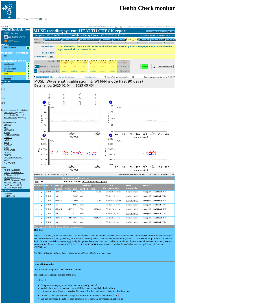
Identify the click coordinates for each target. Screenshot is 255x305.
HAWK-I (7, 140)
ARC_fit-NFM (158, 39)
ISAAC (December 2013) (14, 173)
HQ (40, 19)
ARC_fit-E (144, 39)
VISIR (6, 160)
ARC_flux (171, 39)
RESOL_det (106, 39)
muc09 (138, 35)
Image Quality (9, 115)
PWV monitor (9, 113)
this (127, 192)
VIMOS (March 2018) (12, 178)
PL (27, 19)
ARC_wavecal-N (53, 39)
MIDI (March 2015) (11, 175)
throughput (8, 76)
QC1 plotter (101, 181)
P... (35, 71)
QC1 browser (88, 181)
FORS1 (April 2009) (12, 170)
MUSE (6, 148)
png (37, 181)
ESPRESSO (9, 130)
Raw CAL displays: (50, 66)
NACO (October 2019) (13, 185)
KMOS (6, 143)
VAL (82, 192)
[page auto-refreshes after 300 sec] (100, 26)
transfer (145, 67)
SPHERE (7, 155)
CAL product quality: (49, 71)
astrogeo (7, 79)
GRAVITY (8, 138)
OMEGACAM (9, 150)
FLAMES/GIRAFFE (11, 135)
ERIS (6, 127)
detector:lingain (10, 69)
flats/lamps (8, 71)
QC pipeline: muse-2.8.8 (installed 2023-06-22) (158, 35)
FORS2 (7, 133)
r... (36, 66)
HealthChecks (9, 196)
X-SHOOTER (9, 163)
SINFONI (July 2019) (12, 183)
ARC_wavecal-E (71, 39)
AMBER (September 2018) (14, 180)
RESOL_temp (120, 39)
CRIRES (7, 125)
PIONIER (7, 153)
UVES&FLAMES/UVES (13, 158)
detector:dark (9, 66)
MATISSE (8, 145)
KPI (5, 56)
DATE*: (52, 61)
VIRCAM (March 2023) (13, 188)
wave (6, 74)
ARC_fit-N (133, 39)
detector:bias (9, 64)
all (137, 192)
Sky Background (10, 118)
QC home (8, 193)
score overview (10, 48)
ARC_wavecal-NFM (89, 39)
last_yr (132, 192)
